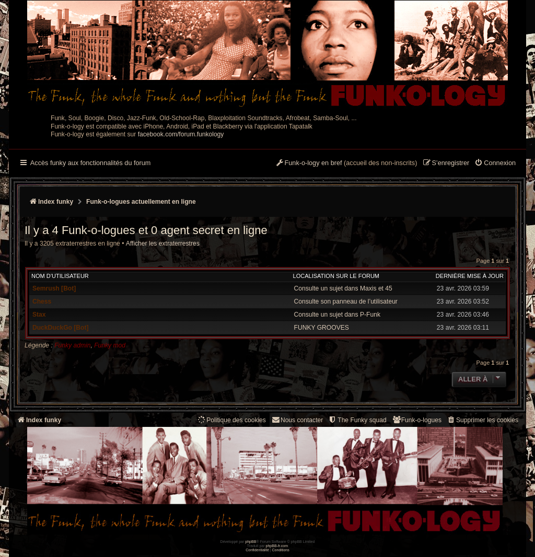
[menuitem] (495, 163)
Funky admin (72, 345)
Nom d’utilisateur (60, 276)
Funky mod (109, 345)
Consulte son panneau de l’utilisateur (346, 301)
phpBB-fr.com (277, 546)
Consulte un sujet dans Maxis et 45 (343, 288)
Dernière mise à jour (470, 276)
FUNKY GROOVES (321, 327)
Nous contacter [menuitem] (297, 420)
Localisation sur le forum (336, 276)
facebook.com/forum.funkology (181, 134)
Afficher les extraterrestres (163, 243)
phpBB (250, 541)
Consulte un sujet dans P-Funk (337, 314)
